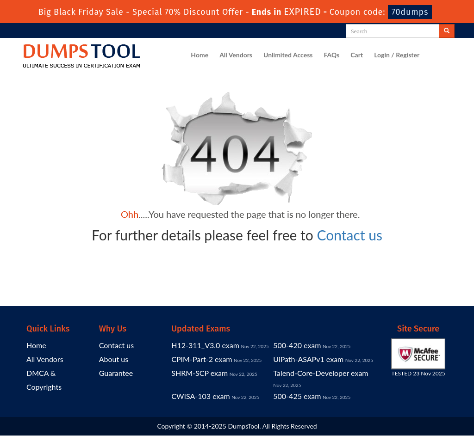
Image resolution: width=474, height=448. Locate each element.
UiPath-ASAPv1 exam (308, 359)
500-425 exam (297, 396)
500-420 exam (297, 345)
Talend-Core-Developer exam (320, 372)
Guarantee (116, 372)
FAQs (331, 55)
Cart (356, 55)
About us (113, 359)
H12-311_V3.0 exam (205, 345)
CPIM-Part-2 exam (201, 359)
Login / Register (396, 55)
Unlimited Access (287, 55)
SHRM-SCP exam (199, 372)
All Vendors (235, 55)
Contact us (349, 235)
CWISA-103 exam (200, 396)
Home (199, 55)
